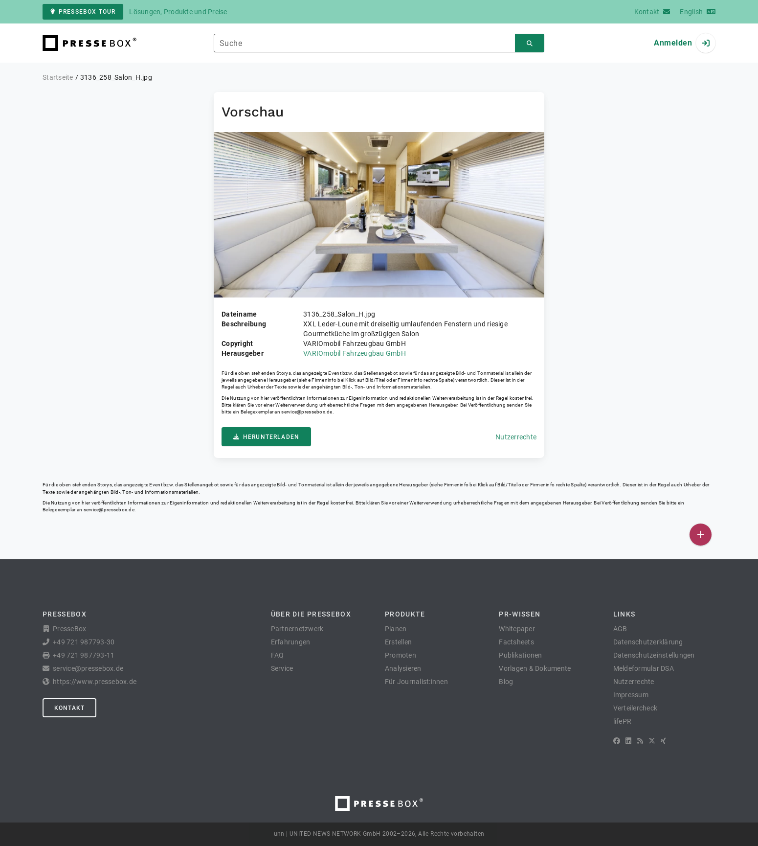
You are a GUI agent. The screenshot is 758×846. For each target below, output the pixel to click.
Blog (506, 682)
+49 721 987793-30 (83, 642)
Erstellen (398, 642)
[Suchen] (529, 43)
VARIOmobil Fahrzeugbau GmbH (354, 353)
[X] (651, 741)
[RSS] (640, 741)
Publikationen (520, 655)
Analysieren (403, 668)
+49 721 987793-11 (83, 655)
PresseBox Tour (82, 11)
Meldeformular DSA (643, 668)
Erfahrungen (291, 642)
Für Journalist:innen (416, 682)
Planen (396, 629)
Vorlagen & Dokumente (535, 668)
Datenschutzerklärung (648, 642)
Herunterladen (266, 437)
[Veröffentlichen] (701, 535)
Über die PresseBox (311, 614)
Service (282, 668)
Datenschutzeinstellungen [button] (654, 655)
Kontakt (69, 708)
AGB (620, 629)
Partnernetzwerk (297, 629)
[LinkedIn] (628, 741)
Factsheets (516, 642)
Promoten (400, 655)
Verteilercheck (635, 708)
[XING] (663, 741)
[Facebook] (616, 741)
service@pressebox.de (306, 411)
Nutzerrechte (515, 437)
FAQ (277, 655)
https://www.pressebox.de (94, 682)
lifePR (622, 721)
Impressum (630, 695)
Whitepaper (517, 629)
